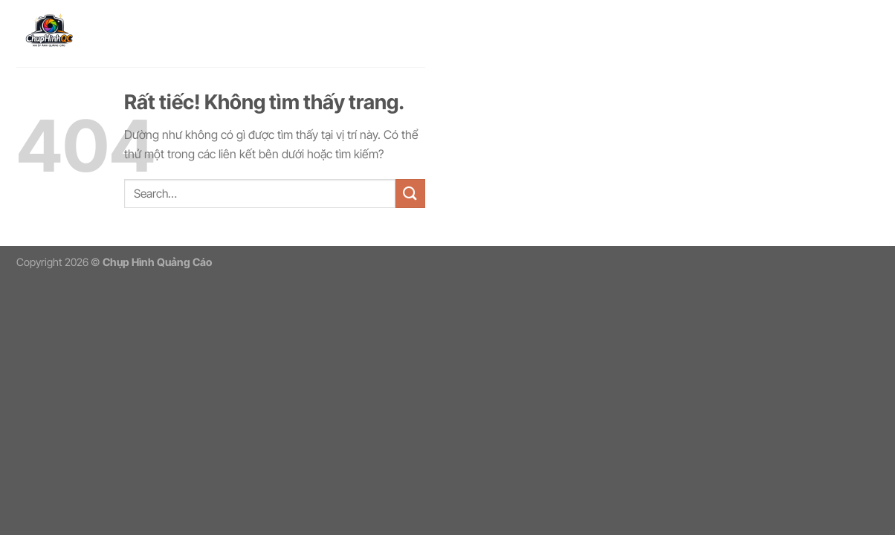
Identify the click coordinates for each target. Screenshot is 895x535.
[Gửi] (410, 193)
